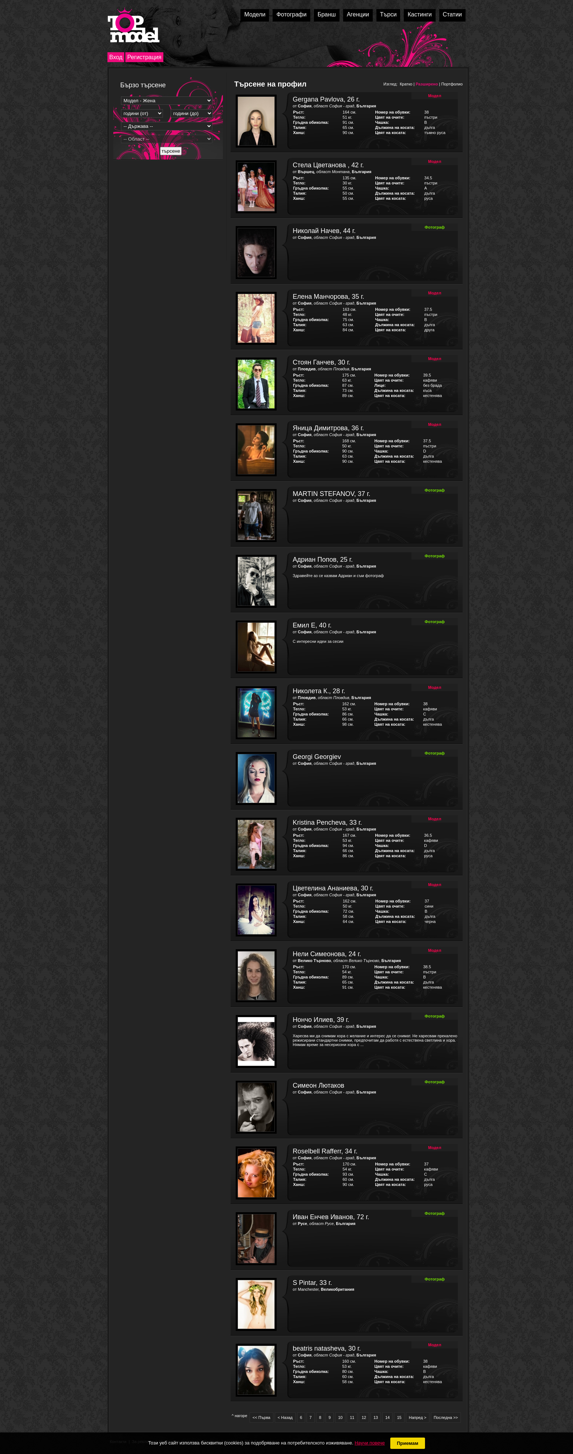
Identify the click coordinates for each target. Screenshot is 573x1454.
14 (387, 1417)
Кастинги (419, 14)
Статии (452, 14)
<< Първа (261, 1417)
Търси (388, 14)
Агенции (358, 14)
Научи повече (369, 1443)
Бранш (327, 14)
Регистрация (144, 57)
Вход (115, 57)
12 (364, 1417)
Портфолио (452, 84)
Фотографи (291, 14)
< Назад (285, 1417)
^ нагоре (239, 1415)
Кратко (406, 84)
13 (375, 1417)
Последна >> (446, 1417)
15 (399, 1417)
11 (352, 1417)
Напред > (417, 1417)
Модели (254, 14)
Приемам (407, 1443)
